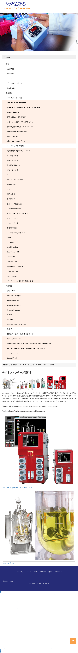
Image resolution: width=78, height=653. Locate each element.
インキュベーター (13, 223)
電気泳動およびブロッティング (18, 151)
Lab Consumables (13, 252)
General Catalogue (14, 305)
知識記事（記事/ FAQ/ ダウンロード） (21, 334)
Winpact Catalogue (14, 295)
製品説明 (9, 93)
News (35, 571)
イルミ (9, 189)
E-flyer (9, 315)
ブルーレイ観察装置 (14, 204)
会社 (7, 64)
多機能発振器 (12, 228)
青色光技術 (11, 194)
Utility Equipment (13, 136)
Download (58, 571)
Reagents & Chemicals (15, 266)
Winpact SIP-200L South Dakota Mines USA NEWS (26, 348)
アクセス (10, 78)
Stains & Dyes (13, 271)
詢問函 (9, 329)
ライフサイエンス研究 (15, 146)
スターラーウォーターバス (17, 233)
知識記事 (9, 286)
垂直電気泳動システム (15, 165)
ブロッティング (12, 170)
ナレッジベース (13, 353)
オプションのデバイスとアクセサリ (20, 122)
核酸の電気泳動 (12, 160)
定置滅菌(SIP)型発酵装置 (16, 117)
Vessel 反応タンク (14, 112)
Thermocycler (12, 276)
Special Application (14, 175)
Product (28, 571)
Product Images (13, 300)
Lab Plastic (11, 257)
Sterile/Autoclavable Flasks (17, 131)
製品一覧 (10, 74)
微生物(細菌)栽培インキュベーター (20, 127)
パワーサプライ (12, 156)
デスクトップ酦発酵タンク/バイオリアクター (23, 107)
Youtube (10, 319)
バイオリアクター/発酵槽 (16, 103)
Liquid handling (12, 247)
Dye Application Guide (15, 339)
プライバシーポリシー (15, 83)
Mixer (9, 237)
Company (19, 571)
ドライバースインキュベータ (17, 213)
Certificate (11, 88)
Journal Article (12, 358)
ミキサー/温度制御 (14, 209)
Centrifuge (10, 242)
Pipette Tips (12, 262)
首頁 (6, 364)
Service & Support (46, 571)
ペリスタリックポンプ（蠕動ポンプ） (21, 281)
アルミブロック (12, 218)
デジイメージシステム (15, 180)
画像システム (12, 184)
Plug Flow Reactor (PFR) (16, 141)
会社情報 (10, 69)
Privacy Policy (8, 581)
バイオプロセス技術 (14, 98)
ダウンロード (12, 291)
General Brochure (13, 310)
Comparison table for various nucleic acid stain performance (29, 344)
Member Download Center (16, 324)
